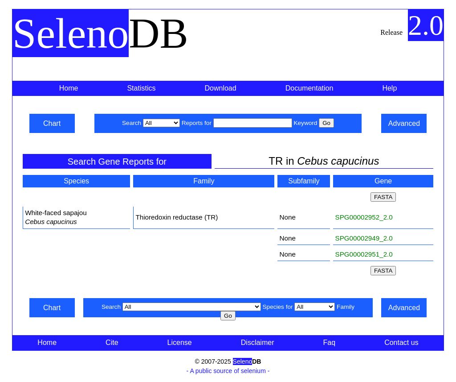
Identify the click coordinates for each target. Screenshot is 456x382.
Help (389, 88)
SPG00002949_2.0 (364, 238)
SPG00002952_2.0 (364, 217)
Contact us (401, 342)
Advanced (404, 123)
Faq (329, 342)
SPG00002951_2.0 (364, 254)
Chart (52, 123)
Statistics (141, 88)
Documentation (309, 88)
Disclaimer (257, 342)
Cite (112, 342)
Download (220, 88)
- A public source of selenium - (228, 370)
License (179, 342)
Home (68, 88)
